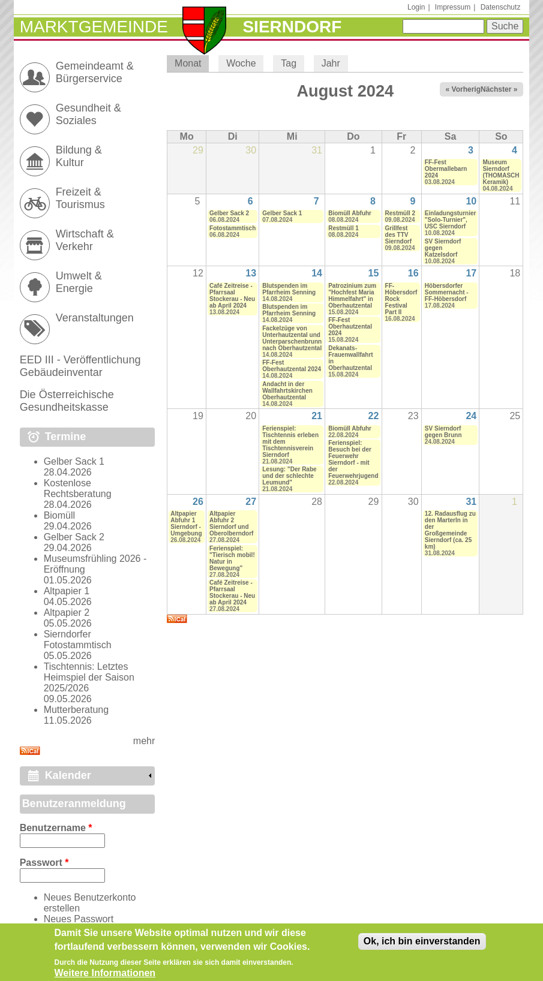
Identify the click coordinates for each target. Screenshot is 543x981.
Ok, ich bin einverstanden (422, 946)
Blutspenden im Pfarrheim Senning (289, 289)
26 (198, 501)
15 (373, 273)
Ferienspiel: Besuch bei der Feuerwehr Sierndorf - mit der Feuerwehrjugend (353, 459)
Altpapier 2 (67, 612)
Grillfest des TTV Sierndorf (398, 235)
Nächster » (499, 89)
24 (471, 416)
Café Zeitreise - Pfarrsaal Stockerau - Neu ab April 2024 (232, 295)
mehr (144, 741)
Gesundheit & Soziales (88, 114)
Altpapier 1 (67, 591)
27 (250, 501)
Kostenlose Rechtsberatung (78, 488)
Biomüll (59, 515)
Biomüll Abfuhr (349, 213)
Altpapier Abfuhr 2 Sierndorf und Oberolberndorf (231, 523)
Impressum (452, 7)
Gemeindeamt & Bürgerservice (95, 72)
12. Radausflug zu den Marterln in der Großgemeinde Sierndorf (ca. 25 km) (450, 530)
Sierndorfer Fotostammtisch (78, 639)
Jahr (331, 63)
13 (250, 273)
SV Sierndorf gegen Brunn (443, 431)
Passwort (44, 862)
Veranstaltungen (95, 318)
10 (471, 201)
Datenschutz (501, 7)
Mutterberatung (76, 710)
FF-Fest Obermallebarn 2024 (446, 169)
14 (316, 273)
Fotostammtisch (232, 228)
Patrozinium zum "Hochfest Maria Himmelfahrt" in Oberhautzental (352, 295)
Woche (241, 63)
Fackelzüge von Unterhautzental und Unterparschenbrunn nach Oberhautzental (292, 338)
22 (373, 416)
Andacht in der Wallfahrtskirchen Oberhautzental (287, 391)
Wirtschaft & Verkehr (85, 240)
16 (413, 273)
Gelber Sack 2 (229, 213)
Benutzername (56, 828)
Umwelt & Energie (79, 282)
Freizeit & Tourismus (80, 198)
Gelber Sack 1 (282, 213)
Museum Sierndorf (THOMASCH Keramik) (500, 172)
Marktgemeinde (94, 26)
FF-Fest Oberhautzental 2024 (291, 365)
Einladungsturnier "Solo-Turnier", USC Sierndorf (450, 220)
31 (471, 501)
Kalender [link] (68, 775)
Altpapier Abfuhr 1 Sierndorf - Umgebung (186, 523)
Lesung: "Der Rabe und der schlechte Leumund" (289, 476)
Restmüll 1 (343, 228)
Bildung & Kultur (79, 156)
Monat (192, 63)
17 (471, 273)
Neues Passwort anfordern (79, 924)
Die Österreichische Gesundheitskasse (67, 401)
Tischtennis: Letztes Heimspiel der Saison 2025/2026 (89, 677)
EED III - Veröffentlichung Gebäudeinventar (80, 366)
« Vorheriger (467, 89)
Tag (288, 63)
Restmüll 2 (400, 213)
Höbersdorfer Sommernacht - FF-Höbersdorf (447, 292)
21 (316, 416)
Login (416, 7)
